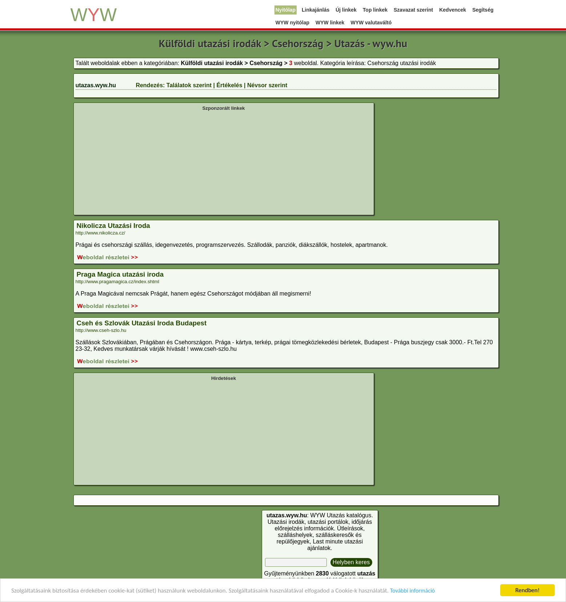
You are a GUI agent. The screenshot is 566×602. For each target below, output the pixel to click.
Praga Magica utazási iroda (120, 274)
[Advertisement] (224, 162)
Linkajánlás (315, 10)
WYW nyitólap (292, 22)
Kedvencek (452, 10)
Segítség (482, 10)
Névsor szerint (267, 85)
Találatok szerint (189, 85)
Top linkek (375, 10)
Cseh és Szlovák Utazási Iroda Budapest (142, 323)
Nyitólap (286, 10)
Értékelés (229, 85)
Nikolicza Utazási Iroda (113, 225)
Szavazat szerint (413, 10)
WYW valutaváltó (371, 22)
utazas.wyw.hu (96, 85)
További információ (412, 590)
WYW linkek (330, 22)
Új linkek (346, 10)
